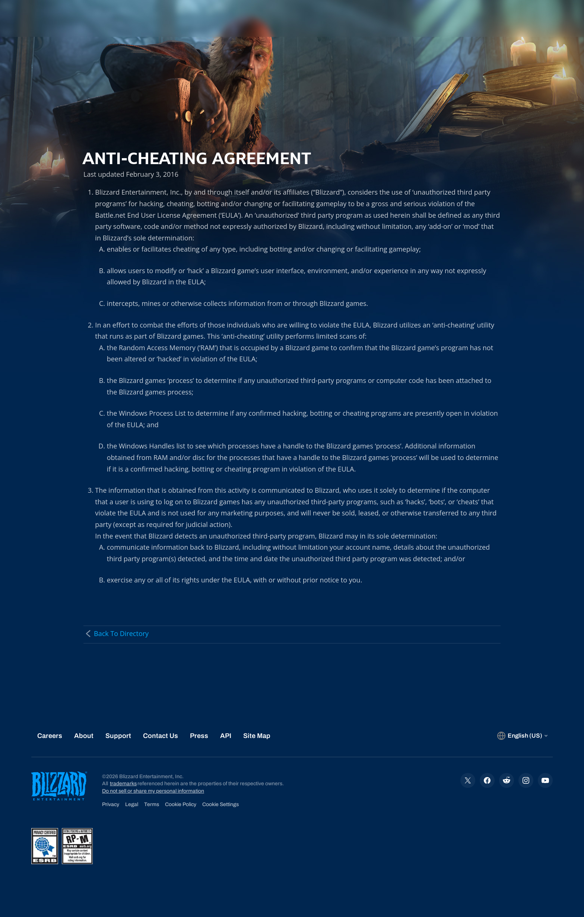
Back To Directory (116, 633)
